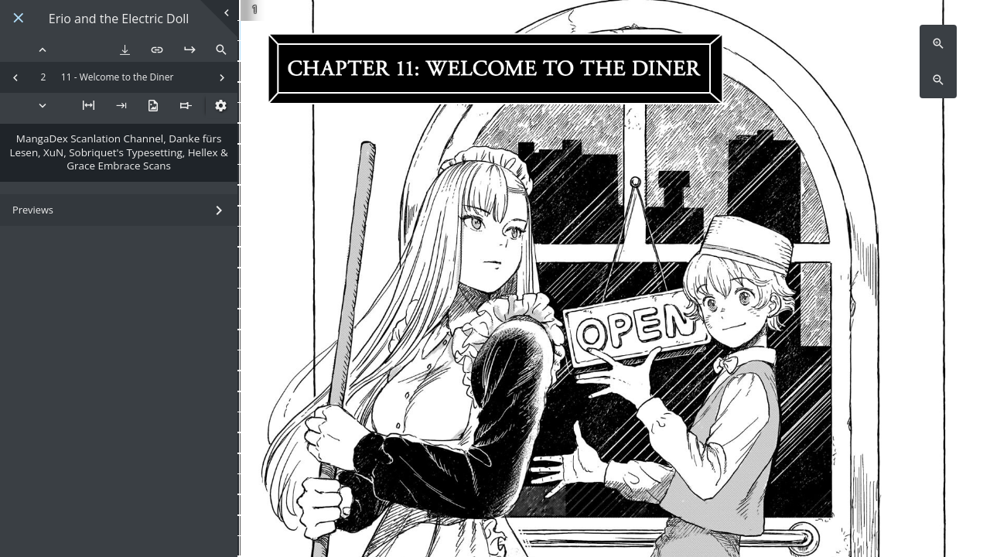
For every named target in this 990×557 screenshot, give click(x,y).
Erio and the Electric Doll (119, 19)
